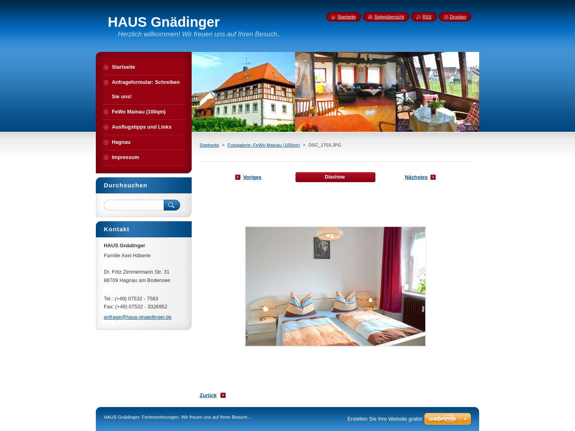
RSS (426, 16)
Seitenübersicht (389, 16)
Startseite (209, 145)
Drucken (458, 16)
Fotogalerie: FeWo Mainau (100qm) (264, 145)
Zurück (208, 395)
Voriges (252, 177)
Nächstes (416, 177)
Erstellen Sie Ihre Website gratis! (384, 419)
